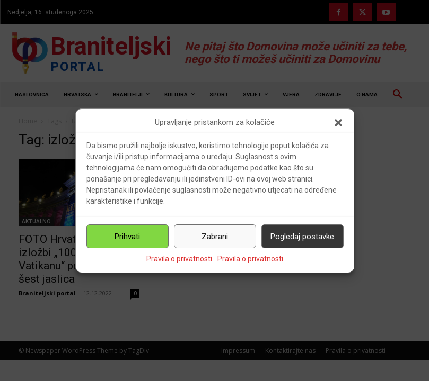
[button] (338, 122)
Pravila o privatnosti (179, 259)
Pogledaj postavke (302, 236)
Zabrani (215, 236)
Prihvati (127, 236)
